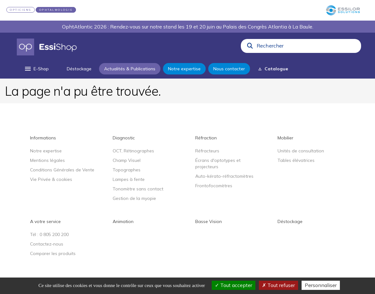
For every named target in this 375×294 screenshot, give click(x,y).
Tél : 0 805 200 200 (49, 234)
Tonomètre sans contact (138, 189)
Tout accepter (233, 285)
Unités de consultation (301, 151)
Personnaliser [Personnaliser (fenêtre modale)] (321, 285)
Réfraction (206, 138)
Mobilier (285, 138)
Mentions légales (47, 160)
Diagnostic (124, 138)
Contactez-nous (46, 244)
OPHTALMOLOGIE (56, 9)
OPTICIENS (20, 9)
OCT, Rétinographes (133, 151)
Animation (123, 221)
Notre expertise (46, 151)
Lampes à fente (129, 179)
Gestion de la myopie (134, 198)
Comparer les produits (53, 253)
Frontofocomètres (213, 186)
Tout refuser (278, 285)
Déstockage (290, 221)
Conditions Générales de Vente (62, 170)
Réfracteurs (207, 151)
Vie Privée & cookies (51, 179)
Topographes (127, 170)
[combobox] (307, 47)
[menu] (36, 68)
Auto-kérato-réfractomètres (224, 176)
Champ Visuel (127, 160)
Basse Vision (208, 221)
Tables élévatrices (296, 160)
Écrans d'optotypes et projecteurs (218, 163)
